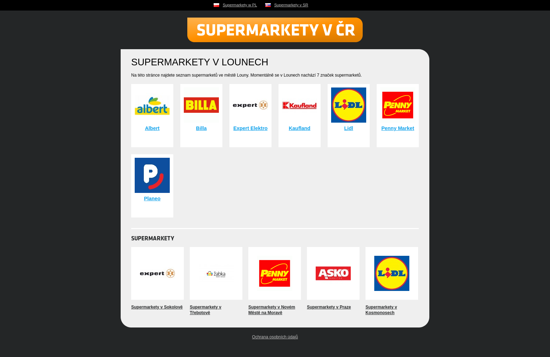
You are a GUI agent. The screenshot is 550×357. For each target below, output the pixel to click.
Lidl (348, 128)
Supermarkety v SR (291, 5)
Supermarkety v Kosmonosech (381, 310)
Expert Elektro (250, 128)
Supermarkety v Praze (329, 307)
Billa (201, 128)
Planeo (152, 198)
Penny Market (397, 128)
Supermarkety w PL (240, 5)
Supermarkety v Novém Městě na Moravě (271, 310)
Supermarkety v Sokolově (157, 307)
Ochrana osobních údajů (275, 337)
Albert (152, 128)
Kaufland (299, 128)
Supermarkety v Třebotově (205, 310)
